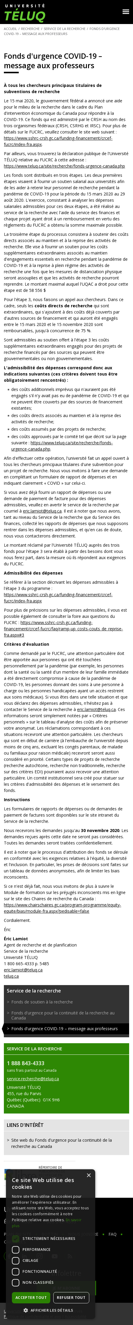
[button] (50, 1310)
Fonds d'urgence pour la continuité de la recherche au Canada (63, 1015)
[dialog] (50, 1244)
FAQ (113, 1234)
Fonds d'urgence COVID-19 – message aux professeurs (64, 1028)
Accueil (10, 28)
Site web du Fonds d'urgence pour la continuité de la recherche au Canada (61, 1143)
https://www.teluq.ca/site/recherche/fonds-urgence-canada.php (64, 166)
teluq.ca (11, 976)
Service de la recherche (64, 28)
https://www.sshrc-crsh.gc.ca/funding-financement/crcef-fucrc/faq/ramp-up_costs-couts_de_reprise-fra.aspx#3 (63, 629)
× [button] (88, 1175)
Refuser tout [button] (71, 1297)
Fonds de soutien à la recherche (42, 1002)
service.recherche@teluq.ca (33, 1078)
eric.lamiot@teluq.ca (42, 511)
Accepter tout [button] (31, 1297)
